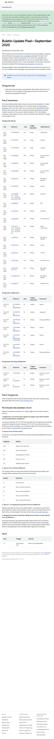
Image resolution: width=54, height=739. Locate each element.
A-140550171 (14, 283)
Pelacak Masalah (41, 735)
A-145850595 (14, 163)
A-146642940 (15, 171)
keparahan (5, 108)
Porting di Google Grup (25, 733)
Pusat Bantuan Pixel (42, 721)
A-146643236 (14, 155)
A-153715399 (14, 253)
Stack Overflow (41, 732)
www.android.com (42, 727)
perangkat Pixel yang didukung (22, 56)
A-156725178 (14, 268)
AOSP (3, 35)
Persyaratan (5, 720)
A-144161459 (14, 211)
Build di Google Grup (24, 730)
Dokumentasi (7, 7)
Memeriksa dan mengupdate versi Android (30, 64)
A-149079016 (14, 245)
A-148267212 (14, 237)
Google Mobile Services (43, 729)
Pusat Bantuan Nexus (42, 724)
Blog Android (22, 722)
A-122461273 (14, 276)
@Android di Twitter (24, 717)
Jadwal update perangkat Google (22, 428)
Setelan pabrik (5, 728)
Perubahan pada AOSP (27, 27)
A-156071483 (14, 260)
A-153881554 (14, 203)
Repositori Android (7, 717)
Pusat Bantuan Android (43, 719)
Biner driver (5, 730)
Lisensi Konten (47, 552)
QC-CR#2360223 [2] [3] (16, 338)
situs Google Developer (41, 512)
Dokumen (9, 35)
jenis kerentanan (42, 106)
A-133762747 (14, 178)
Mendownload (6, 722)
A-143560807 (15, 218)
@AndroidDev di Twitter (25, 720)
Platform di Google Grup (25, 728)
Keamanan (16, 35)
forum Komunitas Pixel (26, 401)
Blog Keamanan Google (25, 725)
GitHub (4, 733)
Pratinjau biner (5, 725)
